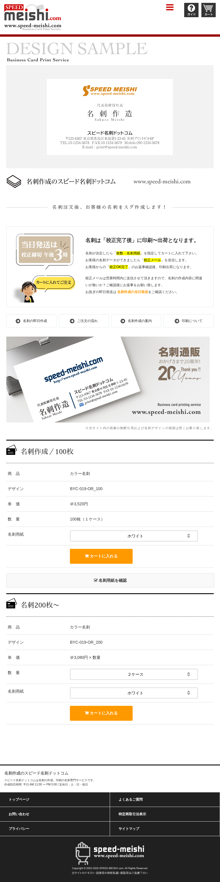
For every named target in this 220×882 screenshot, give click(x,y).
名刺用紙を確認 (110, 580)
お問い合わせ (19, 814)
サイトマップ (129, 829)
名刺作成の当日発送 (132, 292)
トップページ (19, 799)
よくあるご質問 (131, 799)
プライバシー (19, 829)
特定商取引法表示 (132, 814)
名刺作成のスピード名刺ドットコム (36, 773)
